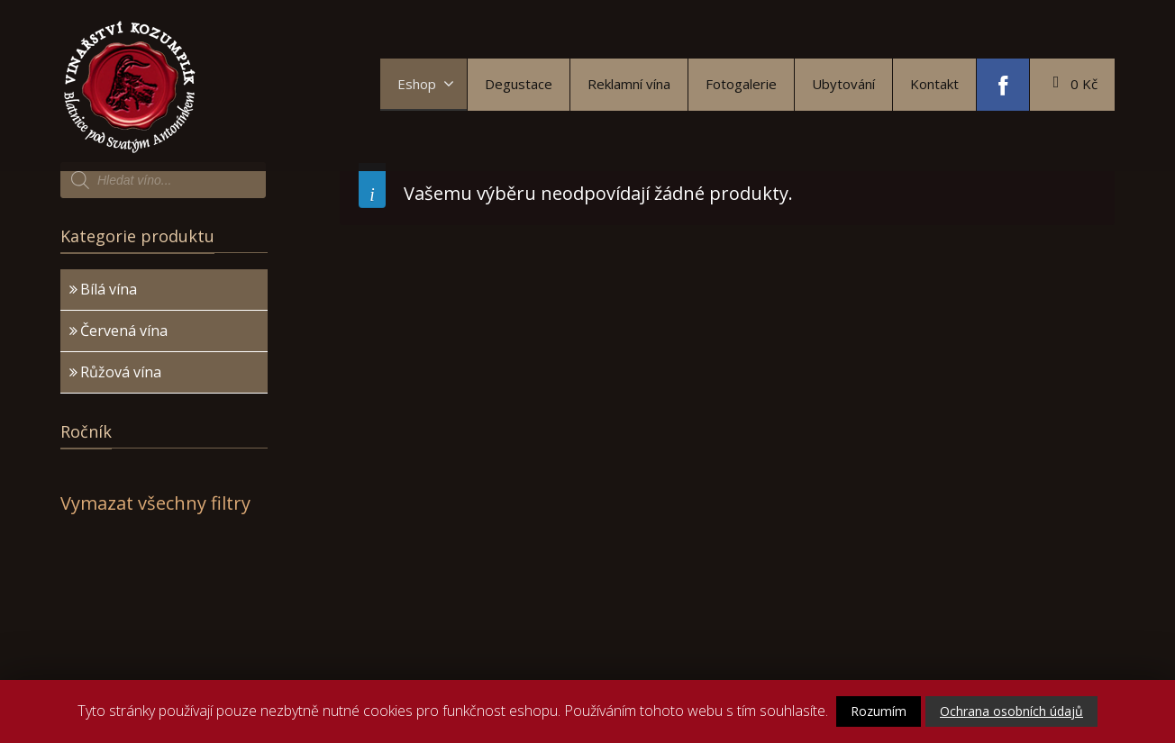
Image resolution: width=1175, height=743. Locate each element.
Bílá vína (108, 289)
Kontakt (934, 84)
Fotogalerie (741, 84)
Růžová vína (120, 372)
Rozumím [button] (878, 711)
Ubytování (843, 84)
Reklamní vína (629, 84)
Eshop (425, 84)
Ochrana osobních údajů (1011, 711)
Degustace (518, 84)
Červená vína (124, 330)
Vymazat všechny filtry (155, 503)
